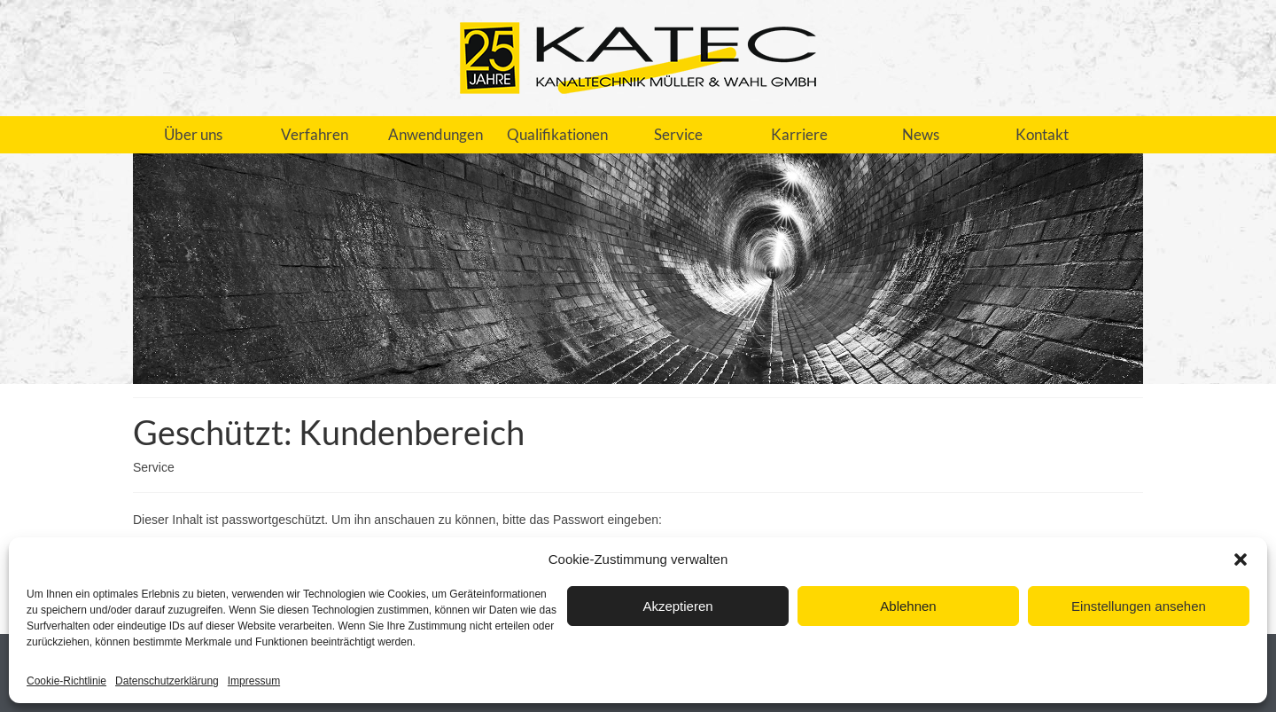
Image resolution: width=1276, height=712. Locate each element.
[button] (1240, 559)
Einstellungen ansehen (1138, 606)
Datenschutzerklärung (167, 681)
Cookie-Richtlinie (66, 681)
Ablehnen (908, 606)
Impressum (254, 681)
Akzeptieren (677, 606)
